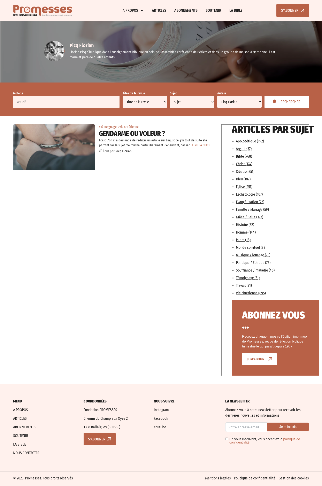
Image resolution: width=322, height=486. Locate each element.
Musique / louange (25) (253, 255)
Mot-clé (18, 93)
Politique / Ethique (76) (253, 262)
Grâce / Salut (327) (249, 217)
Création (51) (245, 171)
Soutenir (213, 10)
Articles (159, 10)
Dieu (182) (243, 179)
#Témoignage (108, 127)
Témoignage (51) (248, 277)
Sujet (173, 93)
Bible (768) (244, 156)
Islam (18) (243, 239)
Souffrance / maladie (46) (255, 270)
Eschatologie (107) (249, 194)
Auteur (221, 93)
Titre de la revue (134, 93)
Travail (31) (244, 285)
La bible (236, 10)
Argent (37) (244, 148)
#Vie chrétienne (128, 127)
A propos (133, 10)
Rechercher (286, 102)
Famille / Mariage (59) (252, 209)
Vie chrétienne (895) (251, 293)
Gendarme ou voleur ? (132, 134)
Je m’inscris (288, 426)
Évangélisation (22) (250, 201)
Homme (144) (246, 232)
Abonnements (186, 10)
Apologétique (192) (250, 141)
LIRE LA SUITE (201, 145)
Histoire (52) (245, 224)
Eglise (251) (244, 186)
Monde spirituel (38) (251, 247)
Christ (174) (244, 164)
